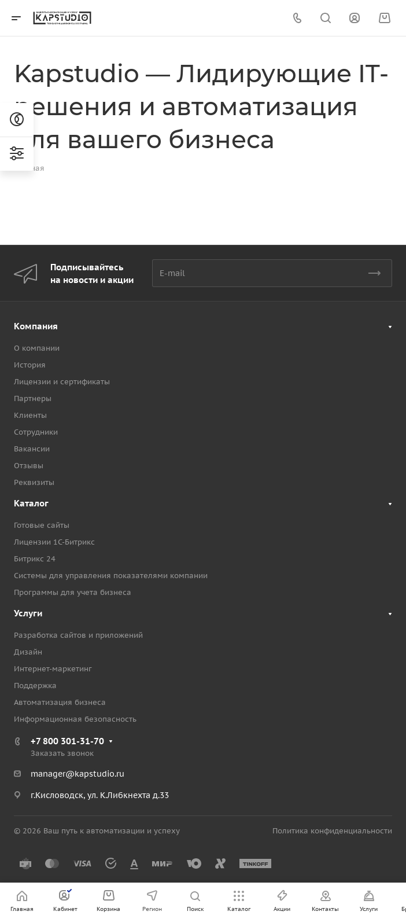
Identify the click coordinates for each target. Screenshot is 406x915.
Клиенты (30, 415)
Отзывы (28, 466)
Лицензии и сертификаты (62, 382)
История (30, 365)
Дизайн (28, 652)
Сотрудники (36, 432)
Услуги (28, 613)
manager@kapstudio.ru (77, 774)
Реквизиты (34, 482)
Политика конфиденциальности (332, 831)
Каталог (31, 503)
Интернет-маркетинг (53, 669)
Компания (36, 326)
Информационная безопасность (75, 719)
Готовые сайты (41, 525)
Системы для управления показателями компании (111, 575)
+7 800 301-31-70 (67, 741)
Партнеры (32, 398)
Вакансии (32, 449)
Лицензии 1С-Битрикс (54, 542)
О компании (37, 348)
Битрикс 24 (35, 559)
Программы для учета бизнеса (72, 592)
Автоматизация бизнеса (60, 702)
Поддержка (35, 685)
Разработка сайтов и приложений (78, 635)
